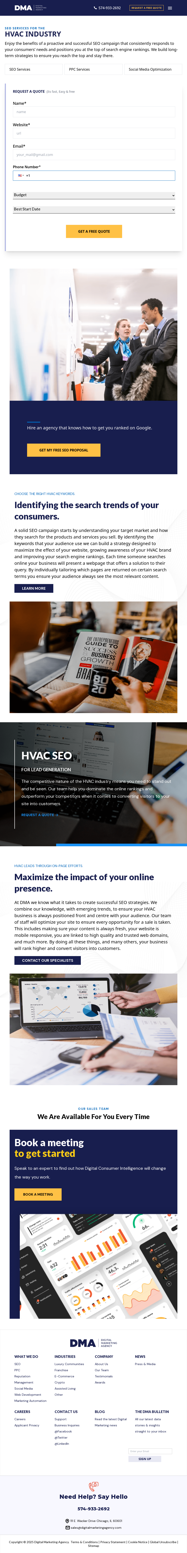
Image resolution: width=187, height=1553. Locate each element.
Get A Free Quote (94, 231)
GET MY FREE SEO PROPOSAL (63, 450)
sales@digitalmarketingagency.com (96, 1528)
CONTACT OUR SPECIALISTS (47, 960)
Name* (19, 103)
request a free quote (147, 7)
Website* (21, 124)
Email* (19, 146)
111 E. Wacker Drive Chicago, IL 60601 (96, 1521)
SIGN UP (145, 1459)
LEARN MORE (34, 588)
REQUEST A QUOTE (40, 815)
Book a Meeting (38, 1194)
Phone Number (27, 166)
